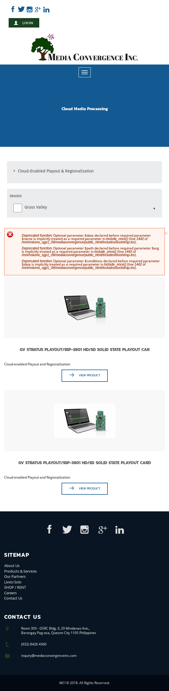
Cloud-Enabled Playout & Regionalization (56, 171)
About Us (11, 565)
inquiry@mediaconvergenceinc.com (49, 655)
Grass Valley (36, 207)
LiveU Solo (12, 581)
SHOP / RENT (15, 587)
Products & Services (20, 571)
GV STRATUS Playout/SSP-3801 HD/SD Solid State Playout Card (84, 462)
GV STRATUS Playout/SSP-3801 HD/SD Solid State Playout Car (85, 349)
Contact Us (13, 598)
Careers (10, 592)
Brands (16, 196)
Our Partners (15, 576)
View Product (89, 375)
